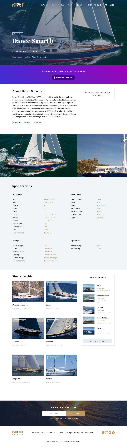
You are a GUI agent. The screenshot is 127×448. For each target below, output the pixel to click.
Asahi (48, 305)
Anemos (49, 341)
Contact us (89, 432)
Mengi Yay (48, 382)
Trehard (48, 308)
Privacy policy (79, 432)
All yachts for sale (97, 341)
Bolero (49, 378)
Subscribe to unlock (64, 77)
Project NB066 (103, 318)
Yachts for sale (58, 5)
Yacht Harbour (18, 5)
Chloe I (100, 307)
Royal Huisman (16, 308)
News (89, 5)
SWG (99, 285)
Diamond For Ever (20, 305)
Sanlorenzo (100, 313)
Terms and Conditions (56, 432)
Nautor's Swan (49, 345)
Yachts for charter (75, 5)
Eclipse (15, 341)
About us (44, 432)
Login (112, 5)
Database (44, 5)
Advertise (35, 432)
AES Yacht (99, 323)
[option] (38, 155)
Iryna (99, 328)
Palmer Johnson (19, 51)
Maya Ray (16, 378)
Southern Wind (16, 382)
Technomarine (103, 296)
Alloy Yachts (15, 345)
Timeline (97, 5)
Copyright (69, 432)
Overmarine (100, 301)
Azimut (99, 290)
